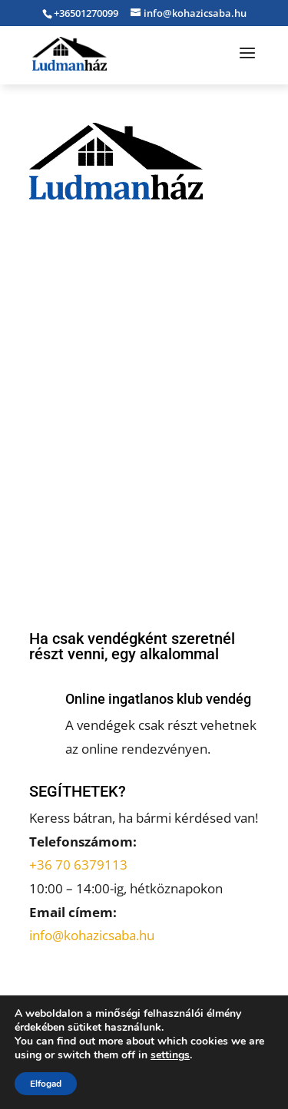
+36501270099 (86, 13)
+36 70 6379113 (78, 864)
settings (170, 1055)
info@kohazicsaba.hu (91, 935)
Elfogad (45, 1084)
